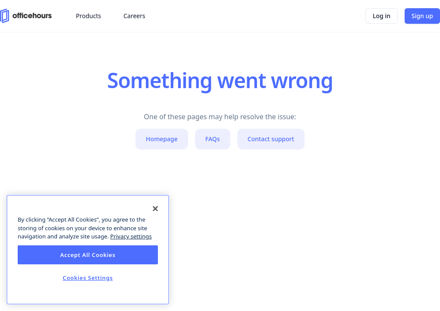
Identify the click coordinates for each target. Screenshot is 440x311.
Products (88, 16)
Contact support (271, 139)
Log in (381, 16)
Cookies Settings (88, 278)
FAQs (212, 139)
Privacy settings (131, 236)
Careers (134, 16)
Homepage (162, 139)
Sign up (422, 16)
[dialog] (88, 249)
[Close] (155, 208)
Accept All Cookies (87, 255)
